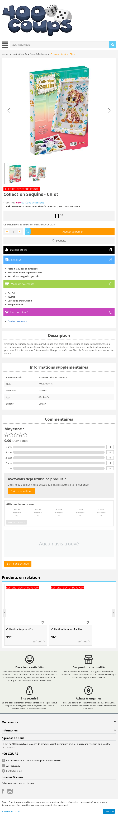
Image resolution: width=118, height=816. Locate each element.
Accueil (5, 54)
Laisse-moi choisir (11, 811)
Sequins (43, 390)
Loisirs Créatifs (19, 54)
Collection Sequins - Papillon (67, 629)
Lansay (42, 403)
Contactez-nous (14, 770)
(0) (22, 203)
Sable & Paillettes (38, 54)
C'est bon (109, 811)
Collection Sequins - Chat (20, 629)
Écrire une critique (34, 203)
